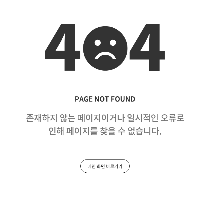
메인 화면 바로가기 (105, 166)
